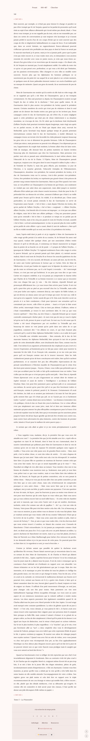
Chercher (54, 7)
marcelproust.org (46, 728)
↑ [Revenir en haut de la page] (86, 731)
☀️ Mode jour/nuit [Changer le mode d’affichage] (42, 734)
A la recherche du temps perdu (45, 709)
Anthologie (35, 723)
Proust (34, 7)
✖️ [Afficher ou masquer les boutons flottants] (51, 734)
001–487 (44, 7)
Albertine (45, 723)
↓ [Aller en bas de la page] (86, 736)
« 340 (16, 19)
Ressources (55, 723)
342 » (20, 19)
